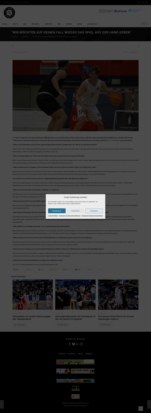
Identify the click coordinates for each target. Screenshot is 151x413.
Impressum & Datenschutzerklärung (69, 216)
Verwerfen (75, 211)
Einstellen (94, 211)
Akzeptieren (56, 211)
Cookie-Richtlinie (53, 216)
